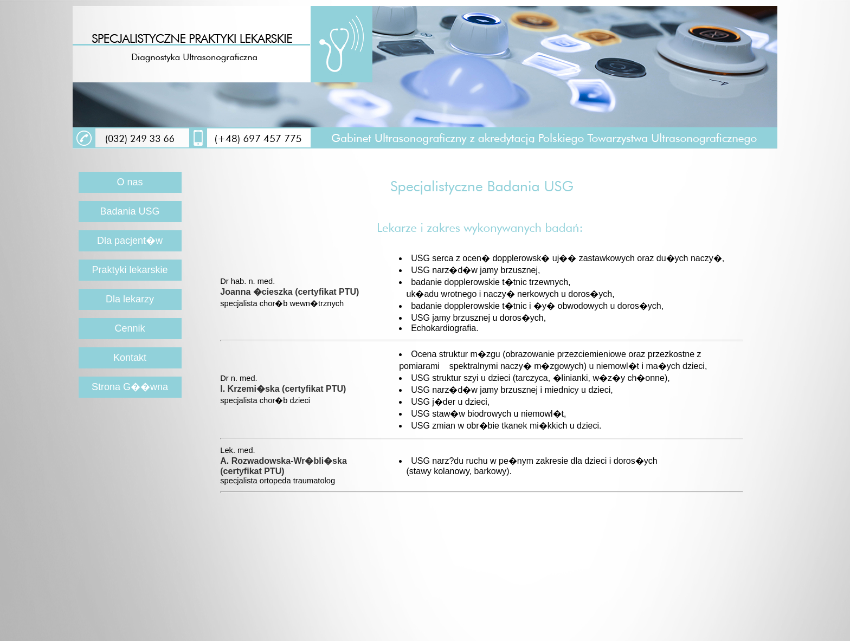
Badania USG (129, 211)
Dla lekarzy (130, 299)
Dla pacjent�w (130, 240)
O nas (130, 182)
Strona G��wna (130, 386)
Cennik (130, 328)
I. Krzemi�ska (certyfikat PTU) (283, 388)
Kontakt (129, 357)
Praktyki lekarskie (130, 269)
